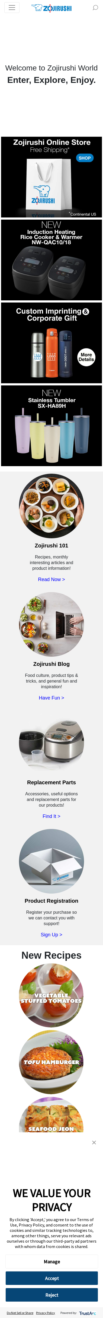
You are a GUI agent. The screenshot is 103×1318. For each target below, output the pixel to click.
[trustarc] (87, 1312)
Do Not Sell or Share (20, 1313)
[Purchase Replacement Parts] (51, 748)
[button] (94, 1142)
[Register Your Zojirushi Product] (51, 866)
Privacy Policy (45, 1313)
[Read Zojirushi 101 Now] (51, 511)
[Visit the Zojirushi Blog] (51, 629)
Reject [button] (51, 1295)
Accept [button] (52, 1278)
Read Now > (51, 579)
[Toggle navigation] (12, 7)
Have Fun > (51, 698)
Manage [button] (52, 1262)
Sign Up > (51, 934)
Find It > (51, 816)
